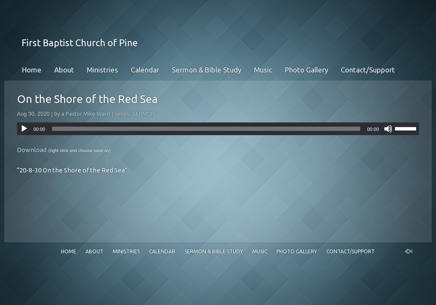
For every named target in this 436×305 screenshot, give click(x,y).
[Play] (24, 129)
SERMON (143, 113)
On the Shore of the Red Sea (87, 99)
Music (263, 70)
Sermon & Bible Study (206, 70)
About (64, 70)
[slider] (206, 129)
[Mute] (388, 129)
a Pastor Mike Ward (85, 113)
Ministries (102, 70)
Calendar (145, 70)
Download (32, 149)
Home (31, 70)
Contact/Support (368, 70)
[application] (218, 128)
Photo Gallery (306, 70)
